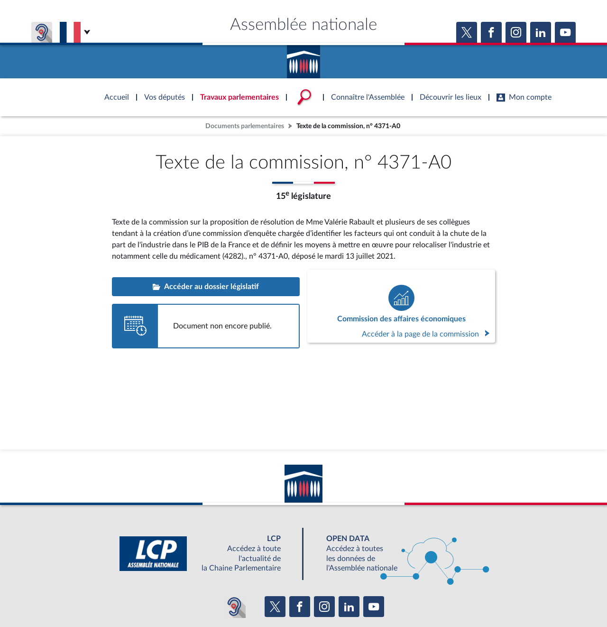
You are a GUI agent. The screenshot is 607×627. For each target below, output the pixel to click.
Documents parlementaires (244, 126)
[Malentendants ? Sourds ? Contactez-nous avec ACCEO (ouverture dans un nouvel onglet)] (234, 606)
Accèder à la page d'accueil (303, 58)
